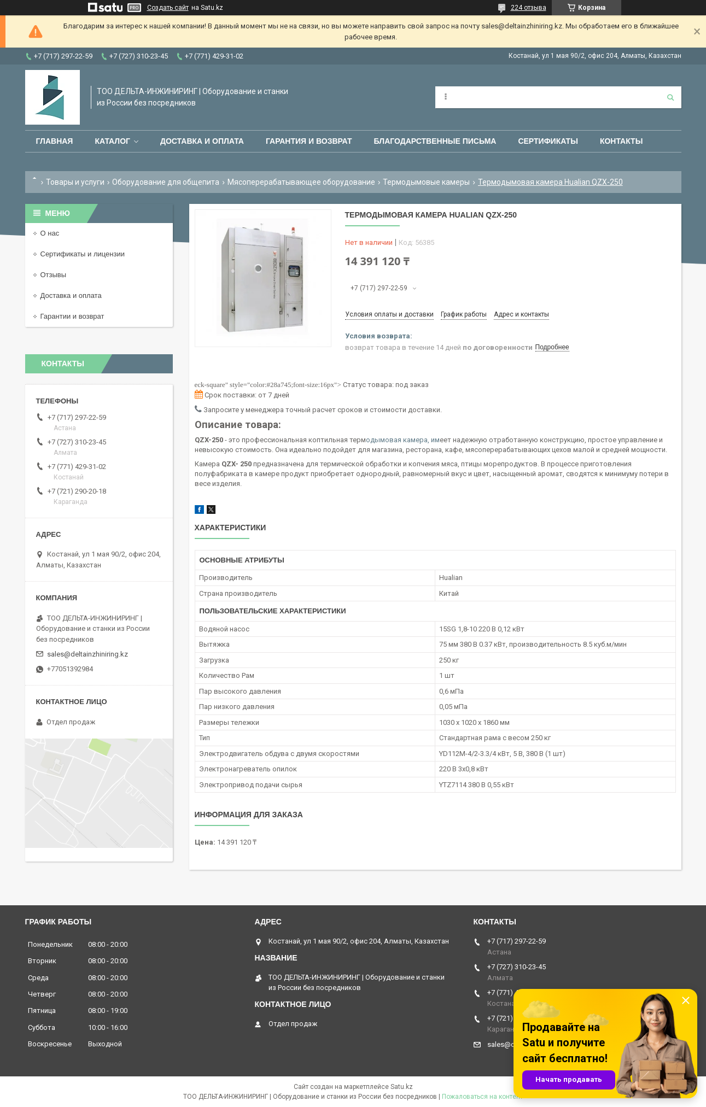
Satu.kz (401, 1087)
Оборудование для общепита (165, 182)
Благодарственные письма (435, 141)
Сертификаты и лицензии (82, 254)
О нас (50, 233)
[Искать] (670, 97)
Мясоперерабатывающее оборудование (301, 182)
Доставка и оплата (202, 141)
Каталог (112, 141)
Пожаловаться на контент (482, 1096)
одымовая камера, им (403, 440)
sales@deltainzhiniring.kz (87, 654)
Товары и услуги (75, 182)
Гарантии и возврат (72, 316)
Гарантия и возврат (309, 141)
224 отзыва (528, 7)
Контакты (621, 141)
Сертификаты (547, 141)
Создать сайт (168, 7)
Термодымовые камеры (426, 182)
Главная (54, 141)
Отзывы (53, 275)
